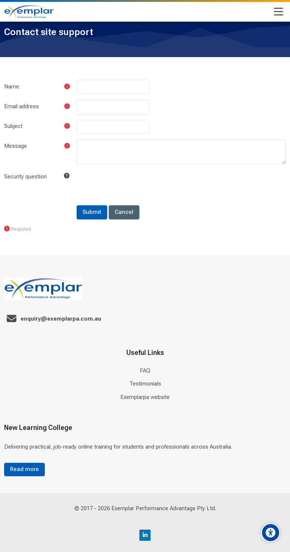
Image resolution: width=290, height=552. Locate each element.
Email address (21, 106)
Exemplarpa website (145, 397)
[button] (67, 176)
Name (11, 86)
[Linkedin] (145, 535)
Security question (25, 176)
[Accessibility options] (270, 532)
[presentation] (133, 184)
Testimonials (145, 383)
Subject (13, 126)
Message (15, 146)
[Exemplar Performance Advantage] (29, 12)
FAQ (145, 370)
